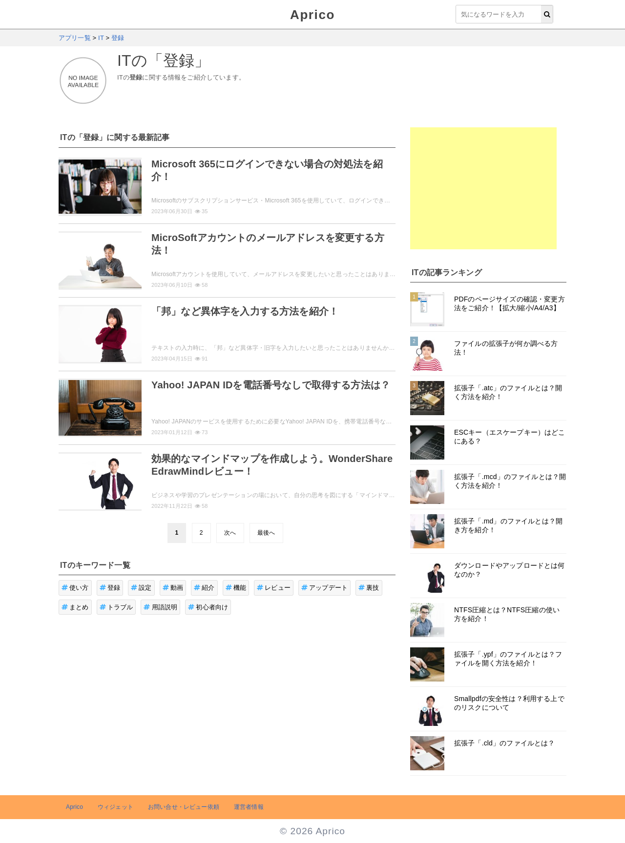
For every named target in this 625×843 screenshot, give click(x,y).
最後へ (266, 532)
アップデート (324, 587)
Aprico (312, 14)
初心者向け (208, 607)
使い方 (75, 587)
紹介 (204, 587)
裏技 (368, 587)
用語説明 (160, 607)
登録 (110, 587)
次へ (230, 532)
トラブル (116, 607)
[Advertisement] (483, 188)
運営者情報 (249, 806)
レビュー (274, 587)
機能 (236, 587)
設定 (141, 587)
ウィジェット (115, 806)
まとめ (75, 607)
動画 (173, 587)
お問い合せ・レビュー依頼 (183, 806)
